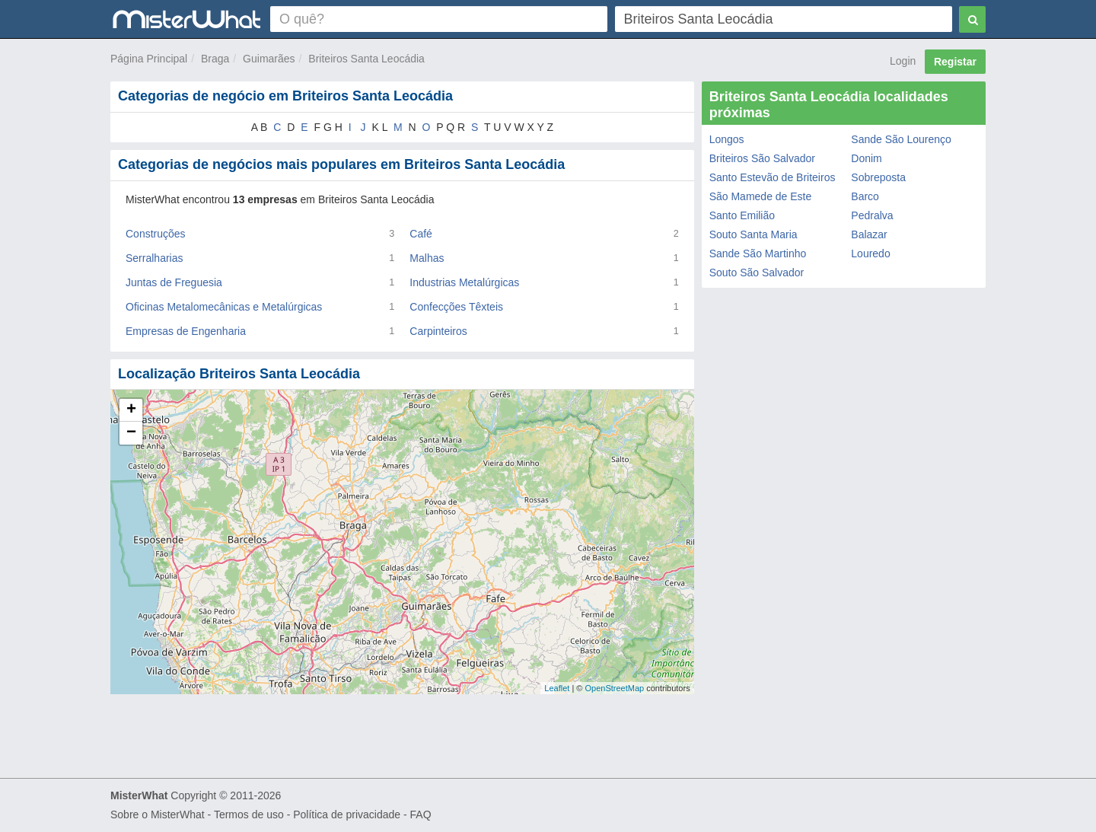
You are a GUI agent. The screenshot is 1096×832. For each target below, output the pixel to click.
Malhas (426, 258)
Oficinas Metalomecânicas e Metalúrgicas (224, 307)
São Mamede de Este (760, 196)
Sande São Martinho (758, 253)
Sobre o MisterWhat (157, 814)
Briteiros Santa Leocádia (366, 59)
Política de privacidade (346, 814)
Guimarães (269, 59)
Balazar (869, 234)
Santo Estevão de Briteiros (772, 177)
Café (420, 234)
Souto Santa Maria (753, 234)
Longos (726, 139)
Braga (215, 59)
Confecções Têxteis (456, 307)
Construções (156, 234)
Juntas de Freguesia (174, 282)
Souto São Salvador (756, 272)
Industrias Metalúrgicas (464, 282)
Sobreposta (878, 177)
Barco (865, 196)
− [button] (131, 433)
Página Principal (148, 59)
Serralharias (154, 258)
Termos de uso (249, 814)
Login (903, 61)
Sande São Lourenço (901, 139)
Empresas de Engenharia (186, 331)
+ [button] (131, 410)
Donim (866, 158)
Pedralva (872, 215)
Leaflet (556, 688)
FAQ (421, 814)
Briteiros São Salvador (762, 158)
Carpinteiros (438, 331)
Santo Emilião (742, 215)
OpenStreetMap (614, 688)
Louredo (870, 253)
